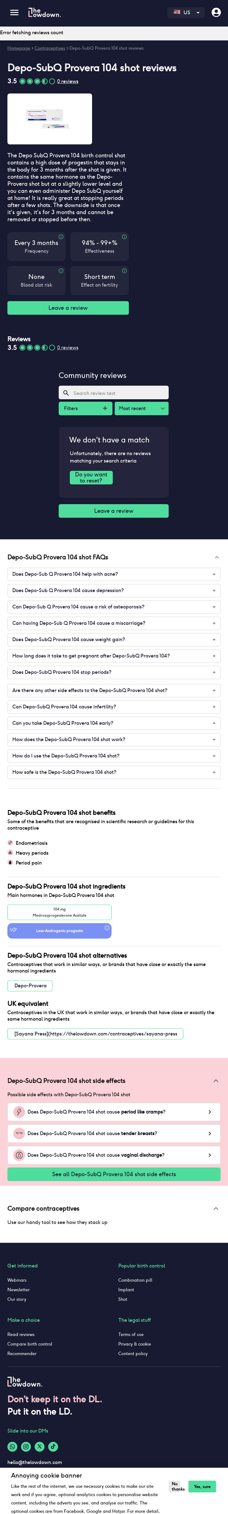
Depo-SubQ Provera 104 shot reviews (107, 48)
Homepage (18, 48)
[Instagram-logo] (26, 1447)
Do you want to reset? (91, 477)
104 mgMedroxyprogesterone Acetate (59, 912)
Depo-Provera (31, 985)
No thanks (175, 1486)
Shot (122, 1299)
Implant (126, 1289)
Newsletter (18, 1289)
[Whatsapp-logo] (12, 1447)
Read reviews (21, 1334)
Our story (16, 1299)
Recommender (21, 1353)
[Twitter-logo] (39, 1447)
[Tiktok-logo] (53, 1447)
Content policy (133, 1353)
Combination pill (135, 1280)
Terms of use (131, 1334)
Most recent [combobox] (132, 408)
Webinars (17, 1280)
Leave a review (68, 308)
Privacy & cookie (134, 1344)
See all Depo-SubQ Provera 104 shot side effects (114, 1174)
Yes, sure (200, 1486)
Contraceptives (50, 48)
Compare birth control (29, 1344)
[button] (114, 557)
